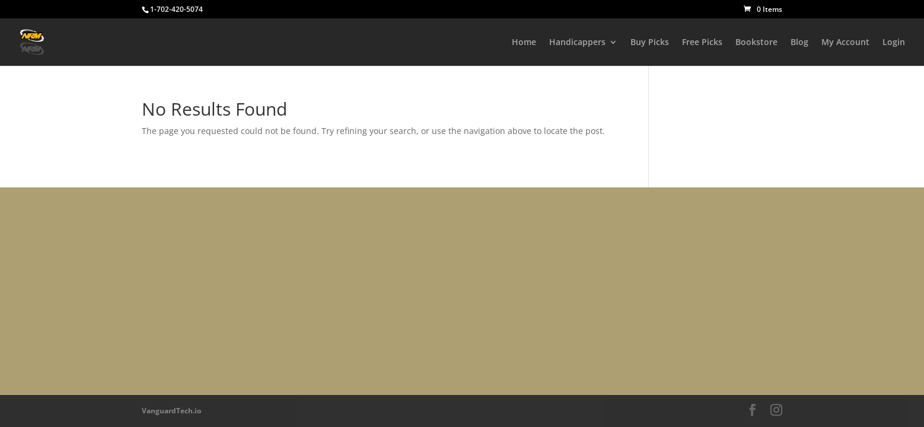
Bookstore (756, 42)
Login (893, 42)
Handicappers (577, 42)
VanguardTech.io (171, 411)
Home (524, 42)
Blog (799, 42)
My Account (845, 42)
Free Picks (702, 42)
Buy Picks (649, 42)
